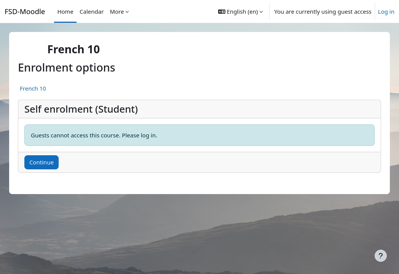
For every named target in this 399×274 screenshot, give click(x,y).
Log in (386, 11)
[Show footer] (381, 256)
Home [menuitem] (65, 11)
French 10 (42, 88)
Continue (50, 162)
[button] (240, 11)
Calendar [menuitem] (92, 11)
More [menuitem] (117, 11)
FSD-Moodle (25, 11)
